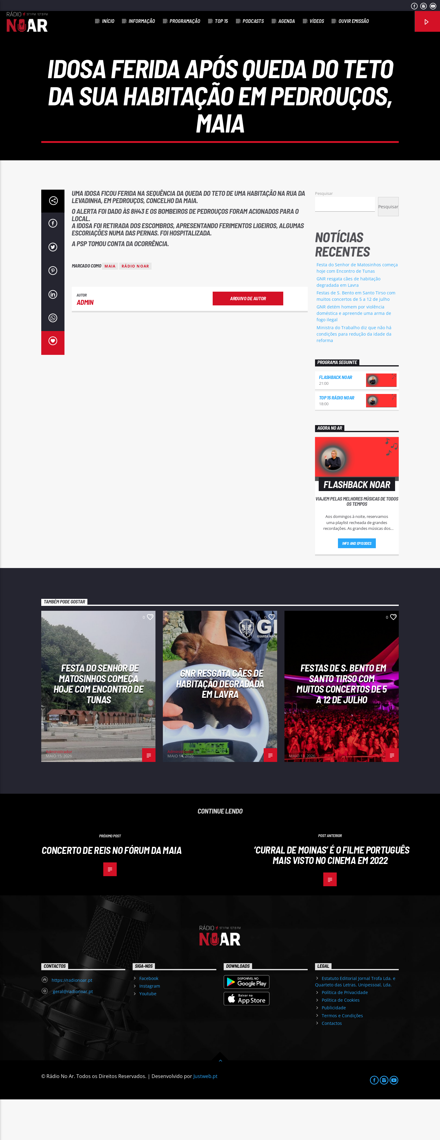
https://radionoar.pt (72, 1021)
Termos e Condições (342, 1056)
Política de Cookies (341, 1040)
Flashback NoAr (335, 418)
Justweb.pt (205, 1116)
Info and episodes (357, 583)
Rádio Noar (135, 306)
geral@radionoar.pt (72, 1032)
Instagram (149, 1026)
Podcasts (253, 21)
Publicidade (334, 1048)
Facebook (148, 1019)
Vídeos (317, 21)
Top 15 (221, 21)
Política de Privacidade (345, 1033)
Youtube (147, 1034)
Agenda (286, 21)
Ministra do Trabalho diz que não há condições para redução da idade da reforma (354, 374)
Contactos (332, 1064)
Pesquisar (324, 234)
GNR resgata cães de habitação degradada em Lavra (220, 724)
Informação (142, 21)
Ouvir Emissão (354, 21)
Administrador (59, 792)
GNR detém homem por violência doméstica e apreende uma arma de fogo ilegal (354, 353)
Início (108, 21)
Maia (110, 306)
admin (85, 342)
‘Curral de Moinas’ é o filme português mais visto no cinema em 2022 (331, 895)
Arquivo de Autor (248, 339)
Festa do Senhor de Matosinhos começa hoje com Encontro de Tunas (98, 724)
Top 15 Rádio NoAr (336, 438)
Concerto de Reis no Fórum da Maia (112, 890)
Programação (185, 21)
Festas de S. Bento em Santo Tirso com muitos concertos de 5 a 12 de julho (341, 724)
